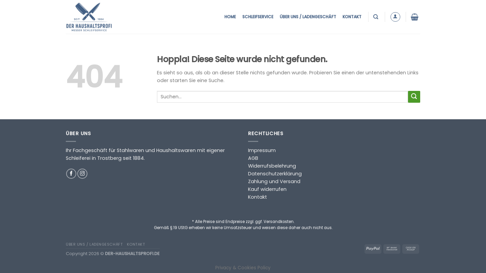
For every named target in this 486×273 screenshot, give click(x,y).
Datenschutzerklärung (275, 173)
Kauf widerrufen (267, 189)
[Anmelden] (395, 17)
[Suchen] (376, 16)
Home (230, 17)
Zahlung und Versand (274, 181)
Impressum (262, 150)
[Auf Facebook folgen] (71, 174)
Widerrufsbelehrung (272, 166)
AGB (253, 158)
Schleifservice (257, 17)
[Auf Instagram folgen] (82, 174)
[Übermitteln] (414, 97)
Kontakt (352, 17)
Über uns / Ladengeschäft (308, 17)
